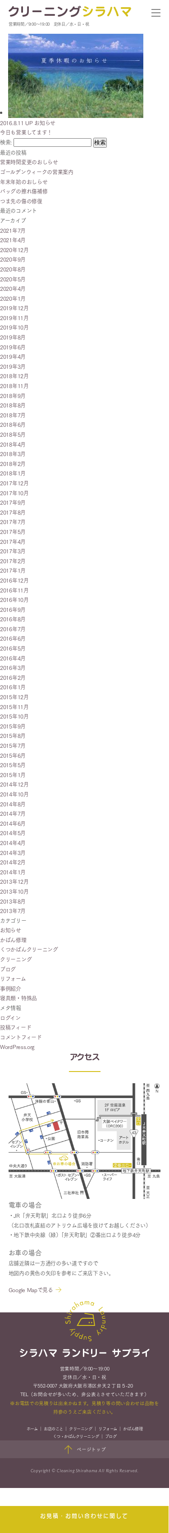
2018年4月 (13, 444)
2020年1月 (13, 298)
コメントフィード (21, 1037)
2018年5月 (13, 434)
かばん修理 (13, 940)
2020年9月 (13, 259)
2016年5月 (13, 648)
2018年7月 (13, 415)
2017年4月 (13, 541)
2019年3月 (13, 366)
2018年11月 (14, 385)
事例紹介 (10, 988)
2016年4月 (13, 658)
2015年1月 (13, 774)
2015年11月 (14, 706)
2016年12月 (14, 580)
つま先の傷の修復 (21, 201)
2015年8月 (13, 735)
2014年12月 (14, 784)
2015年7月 (13, 745)
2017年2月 (13, 560)
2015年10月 (14, 716)
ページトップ (84, 1451)
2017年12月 (14, 483)
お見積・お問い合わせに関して (84, 1516)
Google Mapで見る (31, 1291)
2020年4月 (13, 288)
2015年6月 (13, 755)
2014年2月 (13, 862)
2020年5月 (13, 279)
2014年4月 (13, 842)
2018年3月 (13, 453)
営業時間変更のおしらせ (29, 162)
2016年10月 (14, 599)
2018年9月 (13, 395)
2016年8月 (13, 619)
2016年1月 (13, 687)
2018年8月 (13, 405)
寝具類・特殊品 (18, 998)
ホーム (32, 1430)
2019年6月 (13, 347)
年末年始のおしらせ (23, 181)
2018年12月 (14, 375)
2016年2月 (13, 677)
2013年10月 (14, 891)
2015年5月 (13, 764)
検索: (6, 142)
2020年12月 (14, 249)
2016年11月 (14, 590)
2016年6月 (13, 638)
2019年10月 (14, 327)
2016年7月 (13, 628)
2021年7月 (13, 230)
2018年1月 (13, 473)
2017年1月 (13, 570)
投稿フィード (15, 1027)
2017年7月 (13, 521)
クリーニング (16, 959)
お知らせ (10, 930)
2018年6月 (13, 424)
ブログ (8, 969)
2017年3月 (13, 551)
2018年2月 (13, 463)
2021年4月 (13, 239)
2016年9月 (13, 609)
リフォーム (13, 978)
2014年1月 (13, 872)
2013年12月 (14, 881)
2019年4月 (13, 356)
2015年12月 (14, 696)
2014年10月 (14, 794)
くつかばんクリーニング (29, 949)
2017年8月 (13, 512)
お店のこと (53, 1430)
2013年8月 (13, 901)
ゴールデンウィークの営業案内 (36, 171)
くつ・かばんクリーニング (76, 1437)
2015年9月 (13, 726)
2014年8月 (13, 804)
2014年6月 (13, 823)
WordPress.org (17, 1046)
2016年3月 (13, 667)
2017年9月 (13, 502)
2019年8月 (13, 337)
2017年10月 (14, 492)
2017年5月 (13, 531)
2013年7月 (13, 910)
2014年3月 (13, 852)
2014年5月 (13, 832)
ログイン (10, 1017)
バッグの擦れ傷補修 (23, 191)
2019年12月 (14, 307)
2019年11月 (14, 317)
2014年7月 (13, 813)
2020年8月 (13, 269)
